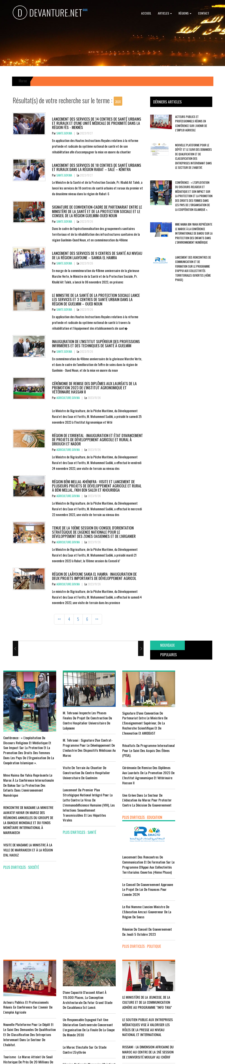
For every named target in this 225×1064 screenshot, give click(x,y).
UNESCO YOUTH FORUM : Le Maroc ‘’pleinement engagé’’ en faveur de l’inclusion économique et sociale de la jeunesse (140, 1007)
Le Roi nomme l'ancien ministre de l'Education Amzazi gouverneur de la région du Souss (196, 765)
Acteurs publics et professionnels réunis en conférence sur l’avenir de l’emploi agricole (191, 123)
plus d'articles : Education (136, 815)
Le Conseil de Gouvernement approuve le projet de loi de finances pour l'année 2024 (191, 743)
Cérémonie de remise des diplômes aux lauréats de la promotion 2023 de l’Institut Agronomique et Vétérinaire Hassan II (94, 387)
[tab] (167, 645)
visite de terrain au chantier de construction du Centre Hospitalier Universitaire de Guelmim (83, 770)
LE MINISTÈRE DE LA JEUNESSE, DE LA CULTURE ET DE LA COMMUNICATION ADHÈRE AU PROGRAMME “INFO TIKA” (140, 920)
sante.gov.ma (64, 133)
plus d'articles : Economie (22, 1021)
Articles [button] (165, 13)
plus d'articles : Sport (76, 1007)
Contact (203, 13)
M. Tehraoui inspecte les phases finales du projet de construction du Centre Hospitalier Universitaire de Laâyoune (83, 718)
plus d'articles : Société (21, 863)
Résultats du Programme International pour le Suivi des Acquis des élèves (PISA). (136, 748)
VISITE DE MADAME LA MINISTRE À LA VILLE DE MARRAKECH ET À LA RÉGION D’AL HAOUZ (28, 846)
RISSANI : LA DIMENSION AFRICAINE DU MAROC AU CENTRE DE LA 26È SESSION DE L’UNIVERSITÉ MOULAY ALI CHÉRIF (139, 979)
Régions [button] (184, 13)
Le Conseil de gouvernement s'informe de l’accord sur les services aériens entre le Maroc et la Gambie (26, 1001)
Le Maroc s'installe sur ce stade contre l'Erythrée (81, 965)
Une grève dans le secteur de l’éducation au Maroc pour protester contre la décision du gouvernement (141, 798)
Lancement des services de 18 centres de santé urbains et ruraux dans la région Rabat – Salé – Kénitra (96, 167)
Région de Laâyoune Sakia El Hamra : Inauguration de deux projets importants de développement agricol (94, 576)
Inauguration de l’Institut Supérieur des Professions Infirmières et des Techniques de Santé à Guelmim (96, 343)
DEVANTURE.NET (48, 13)
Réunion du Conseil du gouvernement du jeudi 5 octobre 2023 (195, 787)
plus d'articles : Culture (134, 1026)
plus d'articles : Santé (76, 830)
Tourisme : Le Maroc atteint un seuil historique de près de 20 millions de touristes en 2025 (28, 977)
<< (59, 619)
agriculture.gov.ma (68, 398)
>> (96, 619)
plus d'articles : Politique (191, 805)
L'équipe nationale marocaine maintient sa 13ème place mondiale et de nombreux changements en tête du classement (83, 987)
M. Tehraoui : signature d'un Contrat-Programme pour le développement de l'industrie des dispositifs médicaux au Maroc (82, 745)
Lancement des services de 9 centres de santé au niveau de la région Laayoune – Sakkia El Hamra (97, 255)
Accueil (146, 13)
